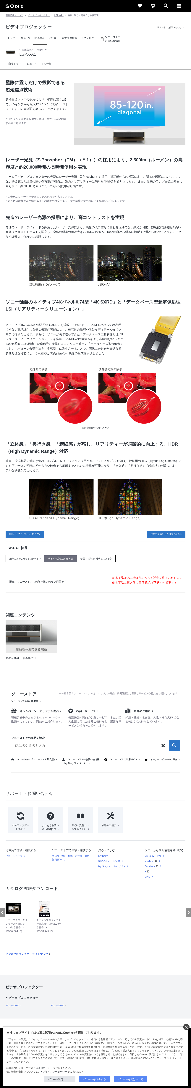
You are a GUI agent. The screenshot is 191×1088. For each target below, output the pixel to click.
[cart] (152, 6)
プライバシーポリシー (55, 1071)
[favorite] (139, 6)
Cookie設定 (56, 1079)
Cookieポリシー (44, 1068)
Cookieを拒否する (95, 1079)
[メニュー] (178, 6)
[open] (165, 6)
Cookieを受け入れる (132, 1079)
